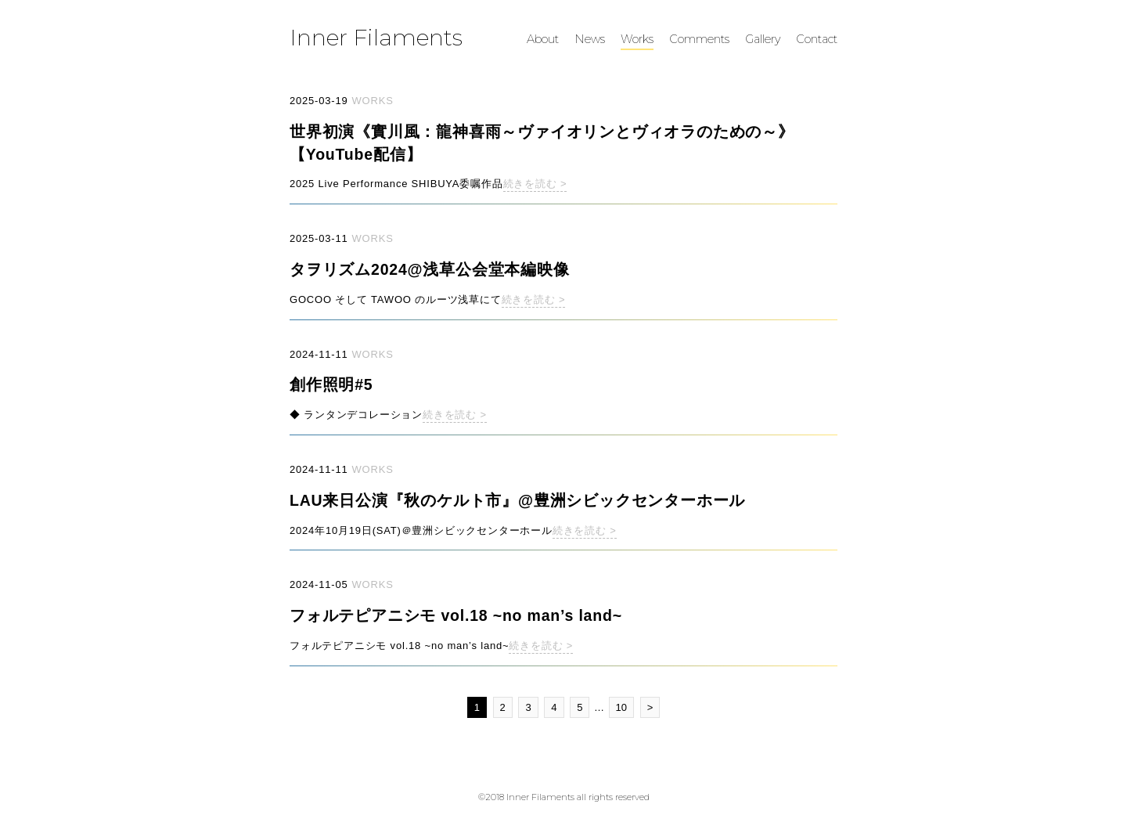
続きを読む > (535, 183)
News (589, 39)
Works (637, 39)
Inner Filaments (376, 37)
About (543, 39)
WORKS (373, 100)
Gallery (762, 39)
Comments (699, 39)
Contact (816, 39)
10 (621, 707)
